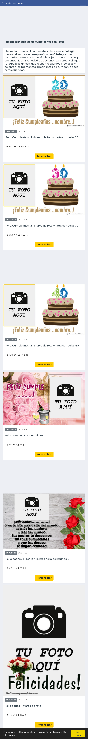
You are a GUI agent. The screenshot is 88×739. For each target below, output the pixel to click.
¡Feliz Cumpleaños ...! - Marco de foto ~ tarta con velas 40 (42, 345)
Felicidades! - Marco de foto (23, 705)
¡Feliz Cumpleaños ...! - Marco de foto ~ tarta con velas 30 (41, 225)
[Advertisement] (44, 23)
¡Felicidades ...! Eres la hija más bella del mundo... (37, 558)
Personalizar (44, 156)
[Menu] (83, 3)
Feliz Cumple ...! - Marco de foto (25, 435)
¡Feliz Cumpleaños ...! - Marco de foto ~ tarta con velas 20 (41, 137)
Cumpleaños (11, 131)
